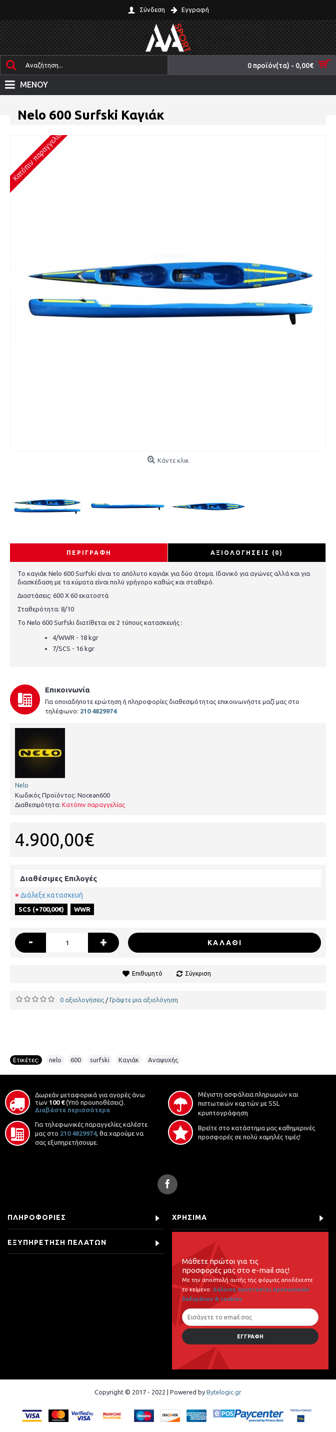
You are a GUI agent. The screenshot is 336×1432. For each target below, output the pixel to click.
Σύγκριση (198, 973)
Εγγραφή (250, 1336)
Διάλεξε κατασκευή (51, 895)
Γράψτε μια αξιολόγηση (144, 999)
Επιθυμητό (147, 973)
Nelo (21, 785)
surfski (100, 1059)
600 (75, 1059)
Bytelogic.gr (224, 1391)
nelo (55, 1059)
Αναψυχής (163, 1059)
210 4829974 (78, 1133)
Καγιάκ (128, 1059)
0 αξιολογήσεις (82, 999)
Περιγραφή (89, 552)
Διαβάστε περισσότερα (72, 1109)
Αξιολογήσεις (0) (246, 552)
